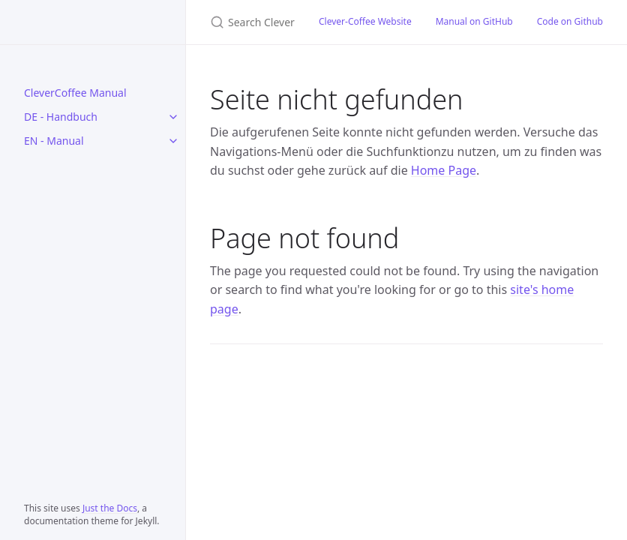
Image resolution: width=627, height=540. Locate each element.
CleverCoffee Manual (75, 93)
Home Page (443, 170)
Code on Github (570, 21)
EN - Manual (54, 141)
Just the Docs (109, 508)
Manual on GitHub (474, 21)
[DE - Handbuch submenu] (173, 117)
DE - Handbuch (61, 117)
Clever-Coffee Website (365, 21)
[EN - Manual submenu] (173, 141)
